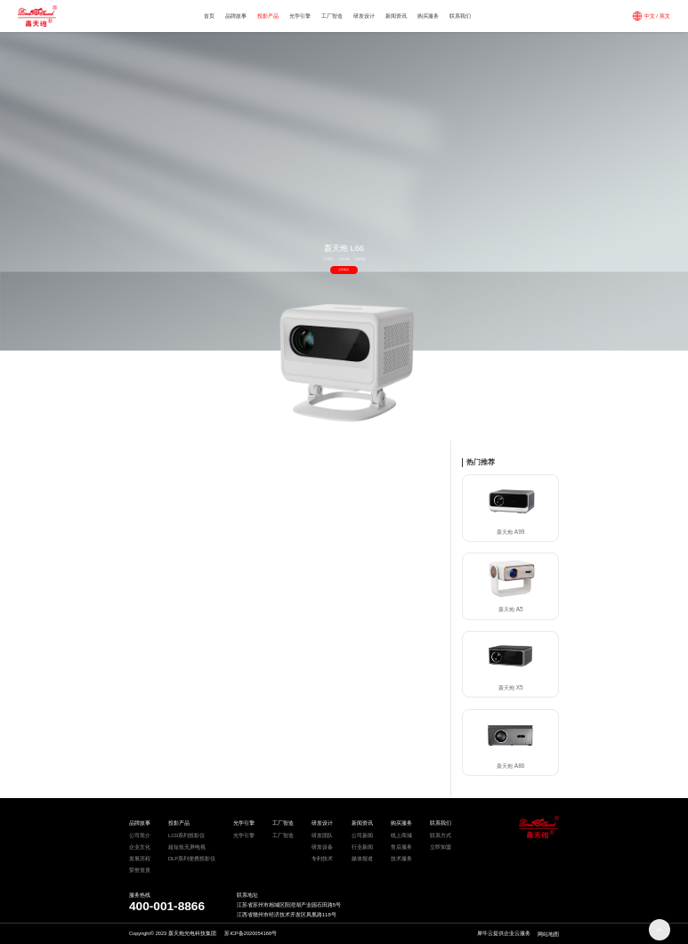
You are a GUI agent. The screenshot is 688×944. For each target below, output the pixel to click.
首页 (209, 15)
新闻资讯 (396, 15)
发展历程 (139, 858)
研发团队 (322, 835)
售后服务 (401, 847)
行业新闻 (362, 847)
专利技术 (322, 858)
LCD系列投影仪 (186, 835)
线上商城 (401, 835)
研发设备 (322, 847)
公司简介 (139, 835)
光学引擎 (300, 15)
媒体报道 (362, 858)
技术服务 (401, 858)
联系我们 (460, 15)
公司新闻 (362, 835)
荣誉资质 (139, 870)
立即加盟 (440, 847)
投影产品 (268, 15)
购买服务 (428, 15)
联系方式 (440, 835)
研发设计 (364, 15)
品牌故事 (236, 15)
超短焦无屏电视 (187, 847)
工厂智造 (332, 15)
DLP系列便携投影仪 (191, 858)
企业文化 (139, 847)
